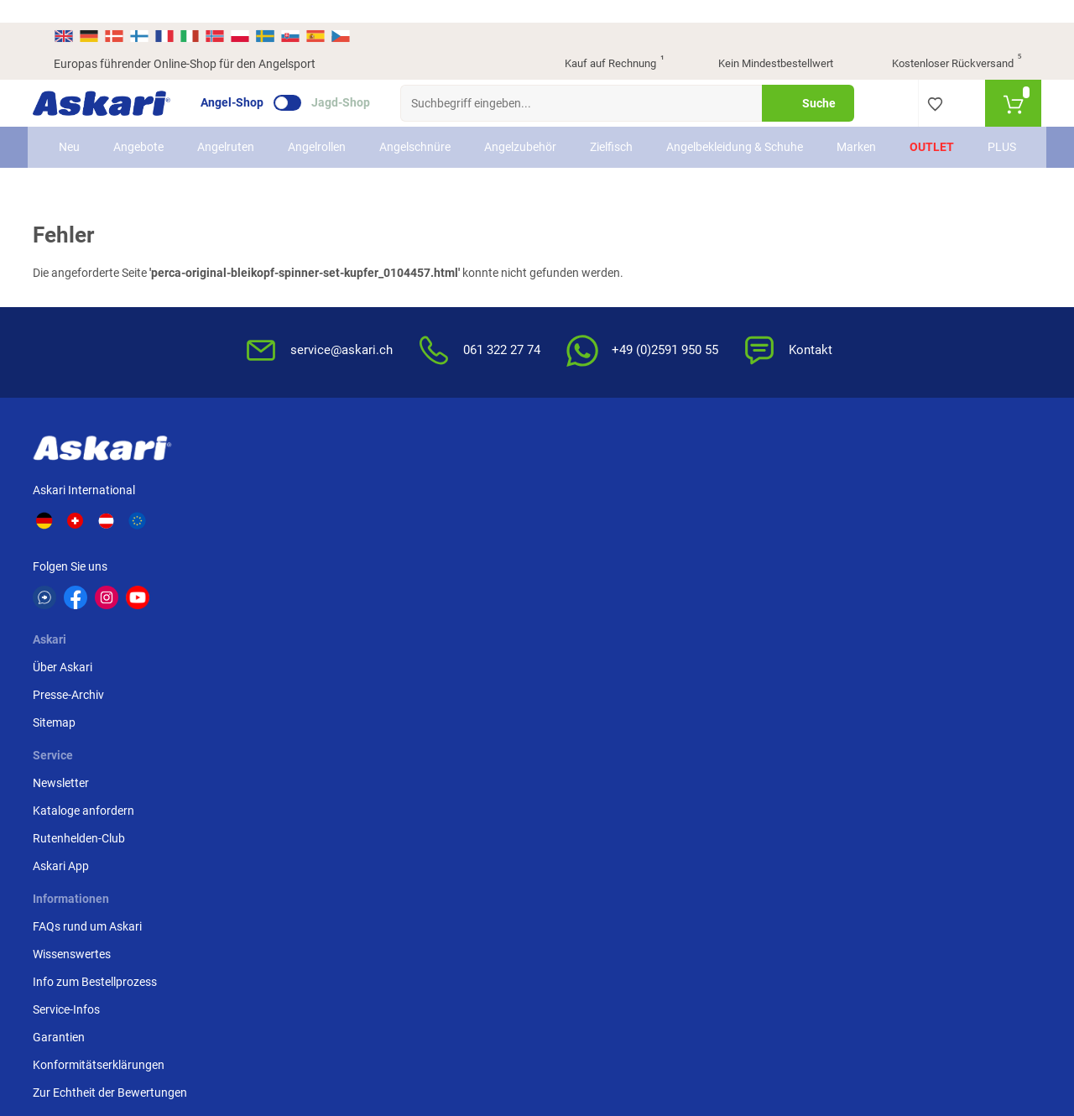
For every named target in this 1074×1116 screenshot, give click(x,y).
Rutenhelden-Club (429, 540)
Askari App (411, 568)
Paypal (894, 540)
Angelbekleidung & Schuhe (726, 133)
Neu (80, 133)
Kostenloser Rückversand (943, 42)
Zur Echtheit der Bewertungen (588, 659)
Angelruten (237, 133)
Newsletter (411, 485)
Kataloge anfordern (433, 512)
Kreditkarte (905, 512)
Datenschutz (745, 540)
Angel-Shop (253, 80)
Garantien (573, 595)
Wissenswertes (586, 512)
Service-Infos (580, 568)
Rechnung (902, 568)
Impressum (741, 631)
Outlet (919, 133)
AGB (723, 485)
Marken (843, 133)
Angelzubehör (532, 133)
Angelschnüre (426, 133)
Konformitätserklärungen (613, 623)
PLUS (989, 133)
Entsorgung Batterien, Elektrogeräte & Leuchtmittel (769, 585)
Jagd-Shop (361, 80)
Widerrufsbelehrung (763, 512)
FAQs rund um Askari (601, 485)
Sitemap (269, 540)
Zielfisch (623, 133)
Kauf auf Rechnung (600, 42)
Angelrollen (328, 133)
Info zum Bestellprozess (609, 540)
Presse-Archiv (283, 512)
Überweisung (910, 485)
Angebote (150, 133)
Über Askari (277, 485)
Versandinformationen (189, 1024)
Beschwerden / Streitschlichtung (756, 667)
